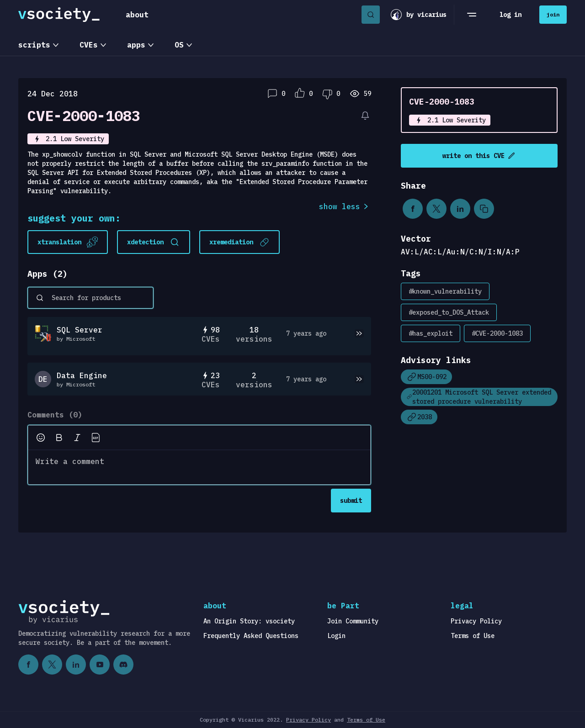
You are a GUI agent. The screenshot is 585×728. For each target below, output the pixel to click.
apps (136, 44)
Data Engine (82, 375)
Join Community (352, 621)
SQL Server (79, 329)
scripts (34, 44)
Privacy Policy (476, 621)
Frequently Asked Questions (250, 636)
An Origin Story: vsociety (249, 621)
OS (179, 44)
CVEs (89, 44)
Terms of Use (473, 636)
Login (336, 636)
